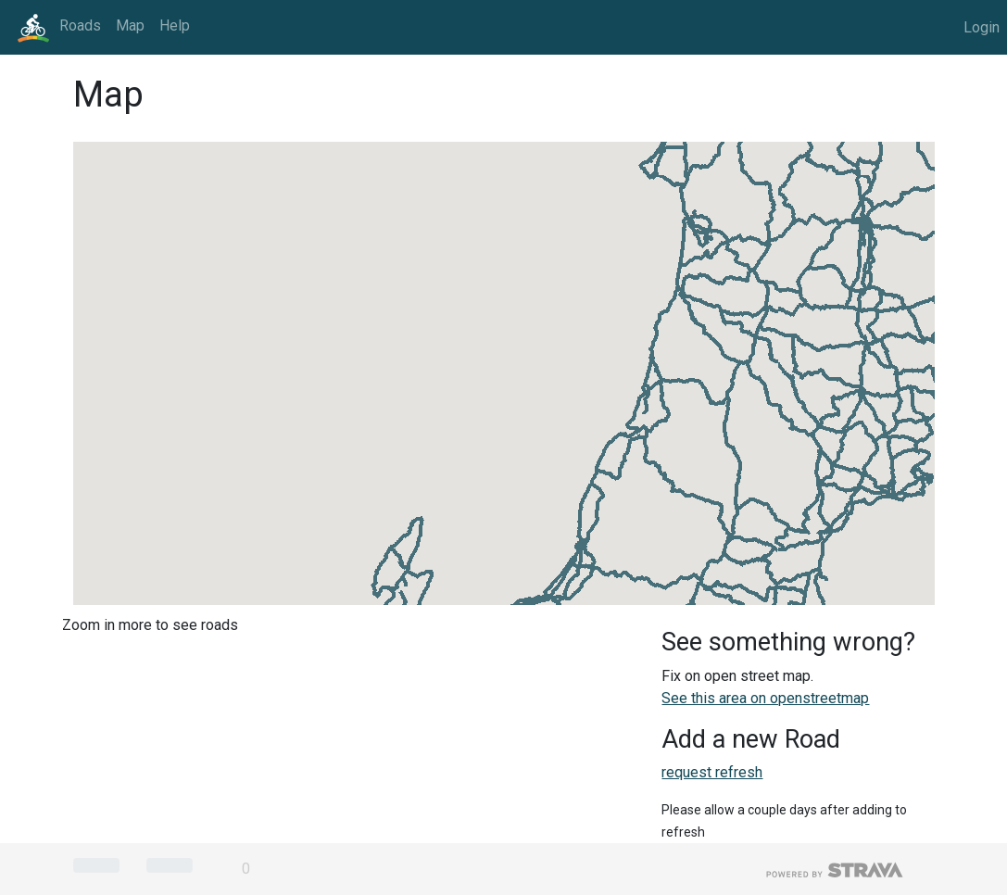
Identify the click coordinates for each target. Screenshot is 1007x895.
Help (174, 25)
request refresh (711, 772)
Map (130, 25)
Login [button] (981, 27)
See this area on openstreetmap (765, 698)
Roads (80, 25)
